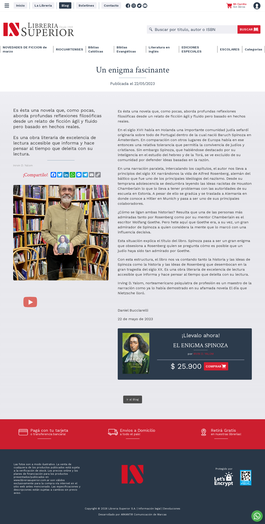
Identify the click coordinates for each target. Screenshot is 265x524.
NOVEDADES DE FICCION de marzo (25, 49)
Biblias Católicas (95, 49)
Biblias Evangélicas (126, 49)
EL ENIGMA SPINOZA (200, 345)
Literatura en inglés (159, 49)
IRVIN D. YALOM (203, 353)
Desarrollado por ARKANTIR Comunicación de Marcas (132, 514)
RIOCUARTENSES (69, 49)
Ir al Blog (133, 399)
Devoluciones (171, 508)
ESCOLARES (230, 49)
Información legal (149, 508)
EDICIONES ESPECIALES (192, 49)
